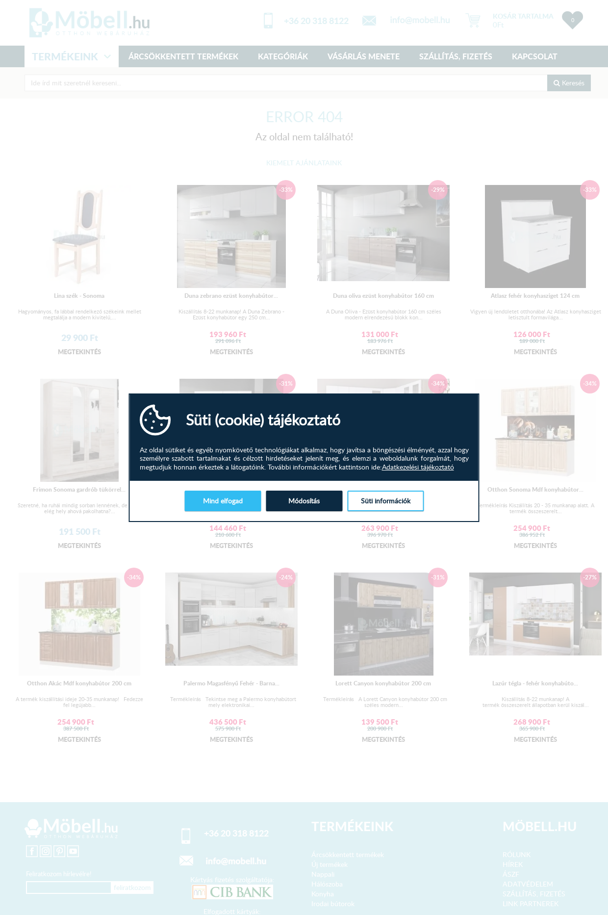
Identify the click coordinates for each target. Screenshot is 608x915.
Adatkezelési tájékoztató (418, 467)
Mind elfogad (223, 500)
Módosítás (304, 500)
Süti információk (385, 500)
